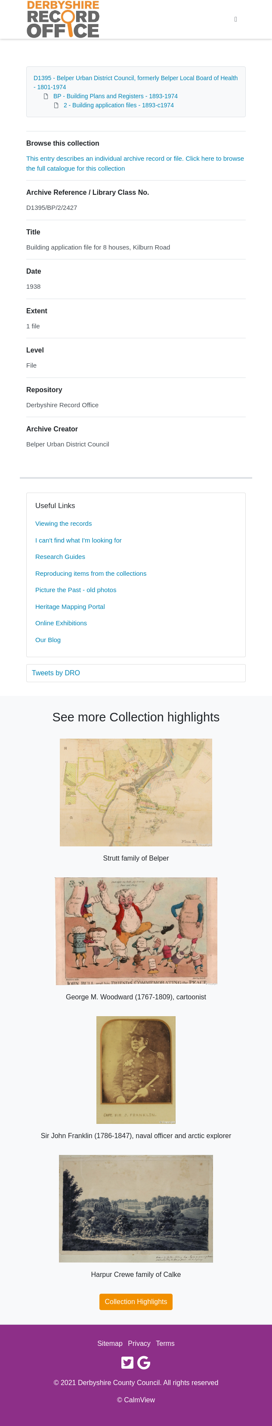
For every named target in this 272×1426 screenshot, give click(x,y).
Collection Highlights (136, 1301)
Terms (165, 1343)
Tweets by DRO (56, 673)
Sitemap (110, 1343)
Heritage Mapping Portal (70, 606)
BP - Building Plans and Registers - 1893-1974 (115, 96)
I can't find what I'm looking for (78, 540)
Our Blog (48, 639)
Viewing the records (63, 523)
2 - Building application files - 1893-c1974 (119, 105)
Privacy (139, 1343)
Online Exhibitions (61, 623)
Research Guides (60, 556)
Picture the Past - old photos (75, 589)
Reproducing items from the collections (90, 573)
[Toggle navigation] (235, 19)
